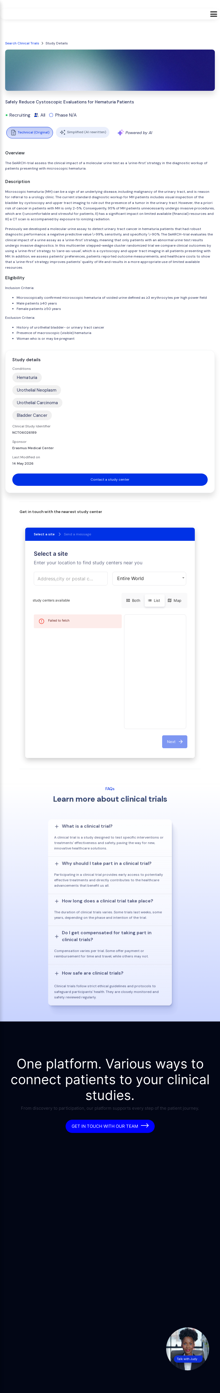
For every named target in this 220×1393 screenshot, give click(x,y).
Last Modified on (26, 457)
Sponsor (19, 441)
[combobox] (71, 579)
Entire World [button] (130, 578)
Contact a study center (110, 479)
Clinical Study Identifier (31, 426)
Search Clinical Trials (22, 43)
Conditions (21, 368)
